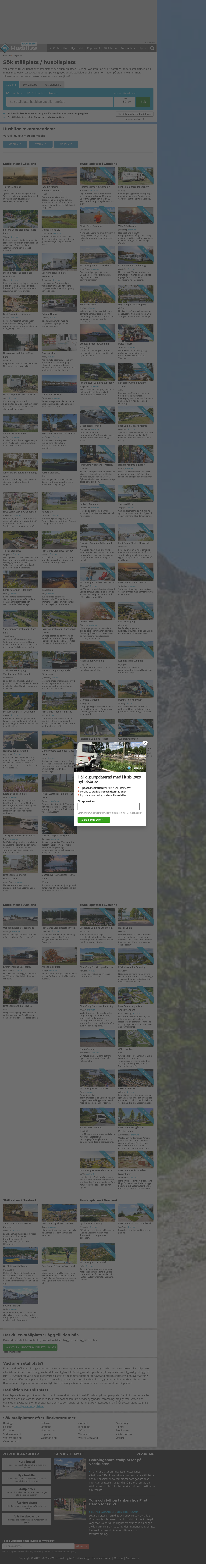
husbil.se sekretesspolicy (132, 812)
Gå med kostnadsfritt (94, 819)
